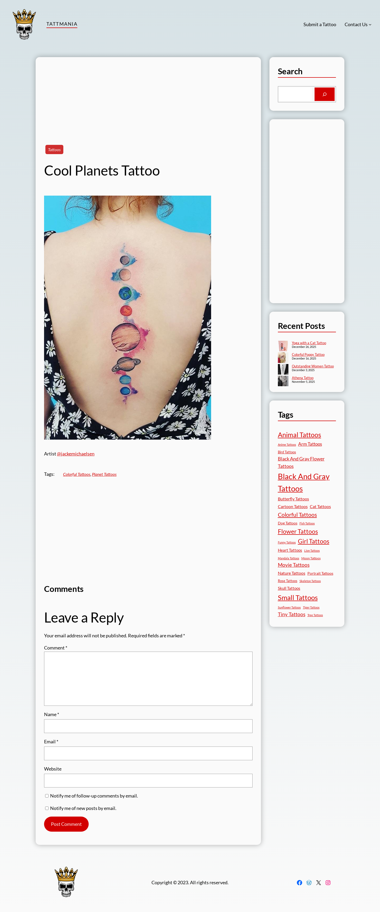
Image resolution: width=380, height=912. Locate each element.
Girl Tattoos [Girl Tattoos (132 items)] (313, 541)
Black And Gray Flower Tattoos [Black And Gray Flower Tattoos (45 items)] (301, 462)
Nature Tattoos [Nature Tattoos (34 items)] (291, 572)
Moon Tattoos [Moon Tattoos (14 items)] (311, 558)
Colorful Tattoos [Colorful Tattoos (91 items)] (297, 514)
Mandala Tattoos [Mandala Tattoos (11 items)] (288, 558)
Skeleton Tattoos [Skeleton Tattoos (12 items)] (310, 581)
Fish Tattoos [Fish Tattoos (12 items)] (307, 523)
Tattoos (54, 149)
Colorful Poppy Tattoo (308, 354)
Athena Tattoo (303, 378)
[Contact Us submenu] (370, 24)
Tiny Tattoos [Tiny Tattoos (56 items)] (291, 614)
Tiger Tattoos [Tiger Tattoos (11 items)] (311, 607)
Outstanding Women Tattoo (313, 366)
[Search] (325, 94)
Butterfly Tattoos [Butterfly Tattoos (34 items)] (293, 498)
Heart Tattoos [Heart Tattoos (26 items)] (290, 550)
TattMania (61, 24)
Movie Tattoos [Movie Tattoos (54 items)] (294, 565)
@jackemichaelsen (75, 454)
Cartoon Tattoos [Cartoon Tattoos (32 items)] (293, 506)
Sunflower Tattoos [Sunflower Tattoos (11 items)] (289, 607)
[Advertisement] (148, 94)
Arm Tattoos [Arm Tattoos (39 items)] (310, 444)
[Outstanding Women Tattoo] (283, 370)
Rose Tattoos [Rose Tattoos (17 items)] (287, 581)
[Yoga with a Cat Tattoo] (283, 346)
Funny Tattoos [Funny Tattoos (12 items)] (287, 542)
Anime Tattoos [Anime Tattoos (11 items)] (287, 444)
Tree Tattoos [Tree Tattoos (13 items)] (315, 615)
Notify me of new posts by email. (83, 808)
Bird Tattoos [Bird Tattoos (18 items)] (287, 452)
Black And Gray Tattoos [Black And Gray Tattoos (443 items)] (304, 482)
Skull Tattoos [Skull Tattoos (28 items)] (289, 588)
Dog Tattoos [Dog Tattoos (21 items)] (287, 523)
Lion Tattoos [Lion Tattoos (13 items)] (312, 550)
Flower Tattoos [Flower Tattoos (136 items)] (298, 531)
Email (51, 741)
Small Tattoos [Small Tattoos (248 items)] (298, 597)
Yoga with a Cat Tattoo (309, 343)
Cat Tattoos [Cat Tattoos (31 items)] (320, 506)
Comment (55, 648)
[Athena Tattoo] (283, 381)
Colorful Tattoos (76, 474)
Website (52, 769)
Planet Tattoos (104, 474)
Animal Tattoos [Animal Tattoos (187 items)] (299, 435)
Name (51, 714)
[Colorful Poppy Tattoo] (283, 358)
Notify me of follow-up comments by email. (94, 796)
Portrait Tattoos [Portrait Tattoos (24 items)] (320, 573)
